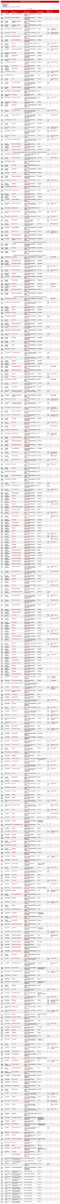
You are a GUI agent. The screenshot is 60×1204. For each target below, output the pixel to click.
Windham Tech (15, 55)
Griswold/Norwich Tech (17, 894)
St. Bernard (14, 874)
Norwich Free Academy (16, 149)
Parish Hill (14, 180)
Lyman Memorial (15, 190)
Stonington (14, 165)
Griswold (13, 43)
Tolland (13, 1145)
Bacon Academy (15, 13)
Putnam (13, 130)
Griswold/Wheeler (15, 49)
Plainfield (14, 172)
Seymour (14, 1142)
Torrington (14, 1151)
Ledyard (13, 227)
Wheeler (13, 625)
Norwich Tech (15, 280)
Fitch (13, 75)
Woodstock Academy (16, 21)
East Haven (14, 1163)
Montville (14, 62)
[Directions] (27, 15)
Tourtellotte (14, 94)
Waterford (14, 247)
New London (14, 65)
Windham (14, 32)
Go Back (30, 8)
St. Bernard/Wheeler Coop (17, 824)
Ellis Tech (14, 17)
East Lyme (14, 104)
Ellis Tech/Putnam (15, 28)
